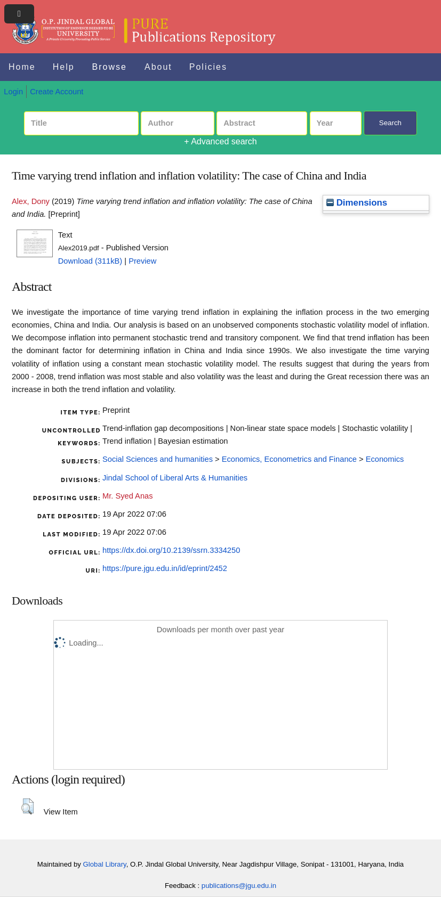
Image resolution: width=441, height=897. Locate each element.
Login (13, 91)
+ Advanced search (220, 141)
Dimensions (356, 203)
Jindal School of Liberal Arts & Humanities (174, 478)
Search (390, 123)
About (158, 66)
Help (64, 66)
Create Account (56, 91)
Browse (109, 66)
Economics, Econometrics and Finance (289, 459)
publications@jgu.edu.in (239, 886)
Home (22, 66)
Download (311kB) (90, 261)
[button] (27, 806)
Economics (385, 459)
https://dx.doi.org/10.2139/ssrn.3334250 (171, 550)
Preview (142, 261)
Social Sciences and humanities (157, 459)
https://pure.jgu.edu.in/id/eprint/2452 (164, 568)
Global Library (104, 864)
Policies (208, 66)
